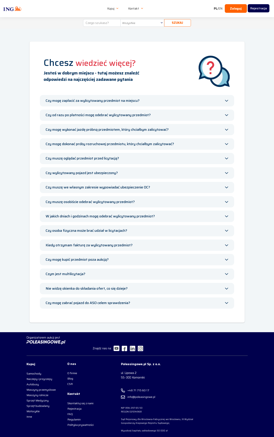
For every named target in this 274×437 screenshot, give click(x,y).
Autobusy (33, 379)
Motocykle (33, 410)
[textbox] (141, 20)
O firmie (69, 369)
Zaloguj (236, 7)
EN (220, 7)
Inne (29, 415)
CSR (67, 379)
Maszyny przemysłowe (35, 386)
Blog (67, 374)
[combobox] (142, 20)
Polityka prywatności (77, 421)
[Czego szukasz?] (101, 20)
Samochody (34, 369)
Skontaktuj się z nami (77, 399)
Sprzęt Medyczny (38, 399)
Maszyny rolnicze (37, 394)
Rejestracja (71, 404)
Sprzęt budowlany (38, 405)
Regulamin (71, 415)
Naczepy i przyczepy (39, 374)
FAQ (67, 410)
